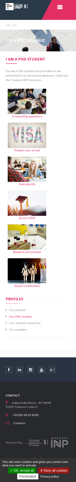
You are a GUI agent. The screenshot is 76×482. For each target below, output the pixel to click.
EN (15, 25)
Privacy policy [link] (49, 476)
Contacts (19, 423)
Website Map (14, 442)
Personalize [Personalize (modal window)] (27, 476)
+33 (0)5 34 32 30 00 (26, 415)
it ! (52, 370)
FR (8, 25)
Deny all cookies (53, 470)
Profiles (14, 298)
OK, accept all (22, 470)
